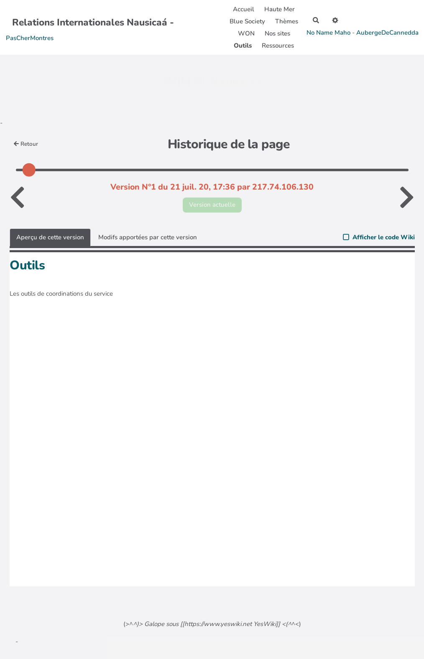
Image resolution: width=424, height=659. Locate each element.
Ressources (278, 45)
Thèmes (286, 21)
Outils (243, 45)
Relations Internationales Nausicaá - (93, 22)
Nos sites (277, 33)
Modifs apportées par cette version (147, 237)
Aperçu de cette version (50, 237)
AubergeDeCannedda (387, 32)
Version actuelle (212, 204)
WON (246, 33)
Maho (342, 32)
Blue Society (247, 21)
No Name (320, 32)
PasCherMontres (30, 38)
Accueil (243, 9)
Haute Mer (279, 9)
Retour (26, 144)
